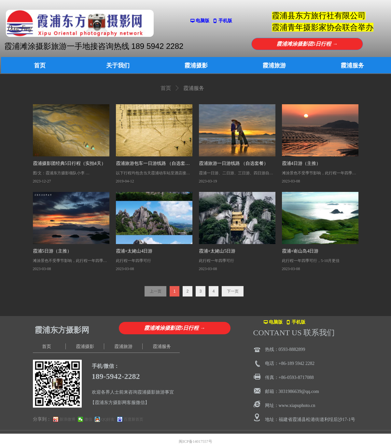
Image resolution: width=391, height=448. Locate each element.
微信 (88, 419)
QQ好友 (108, 419)
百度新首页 (133, 419)
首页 (166, 88)
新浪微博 (67, 419)
